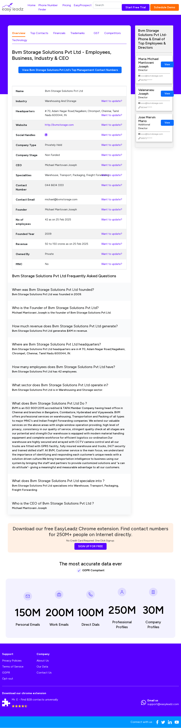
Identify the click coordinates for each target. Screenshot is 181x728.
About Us (43, 660)
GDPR (6, 672)
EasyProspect (83, 5)
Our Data (42, 666)
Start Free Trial (135, 7)
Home (32, 5)
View (167, 64)
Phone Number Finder (48, 7)
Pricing (66, 5)
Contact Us (44, 672)
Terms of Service (13, 666)
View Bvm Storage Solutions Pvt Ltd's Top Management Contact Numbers (70, 70)
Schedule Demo (164, 7)
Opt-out (7, 678)
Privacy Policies (12, 660)
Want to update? (111, 101)
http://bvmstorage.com (59, 125)
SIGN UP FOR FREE (90, 546)
